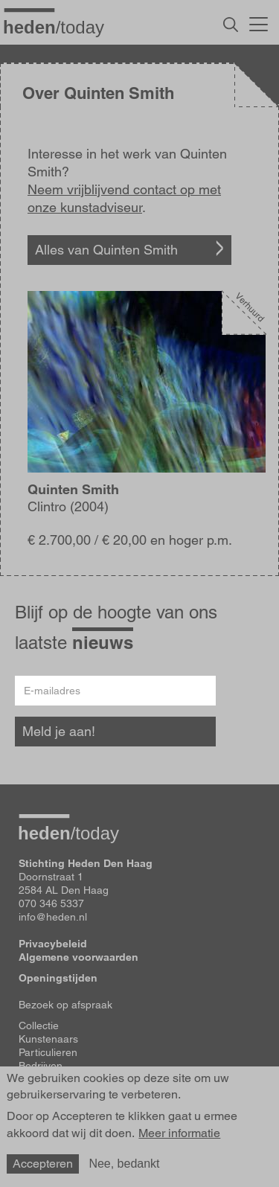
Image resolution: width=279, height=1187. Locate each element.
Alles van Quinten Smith (106, 249)
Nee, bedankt (124, 1163)
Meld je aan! (58, 731)
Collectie (39, 1025)
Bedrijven (40, 1066)
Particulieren (48, 1052)
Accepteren (43, 1163)
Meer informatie (179, 1133)
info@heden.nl (53, 917)
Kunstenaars (48, 1039)
